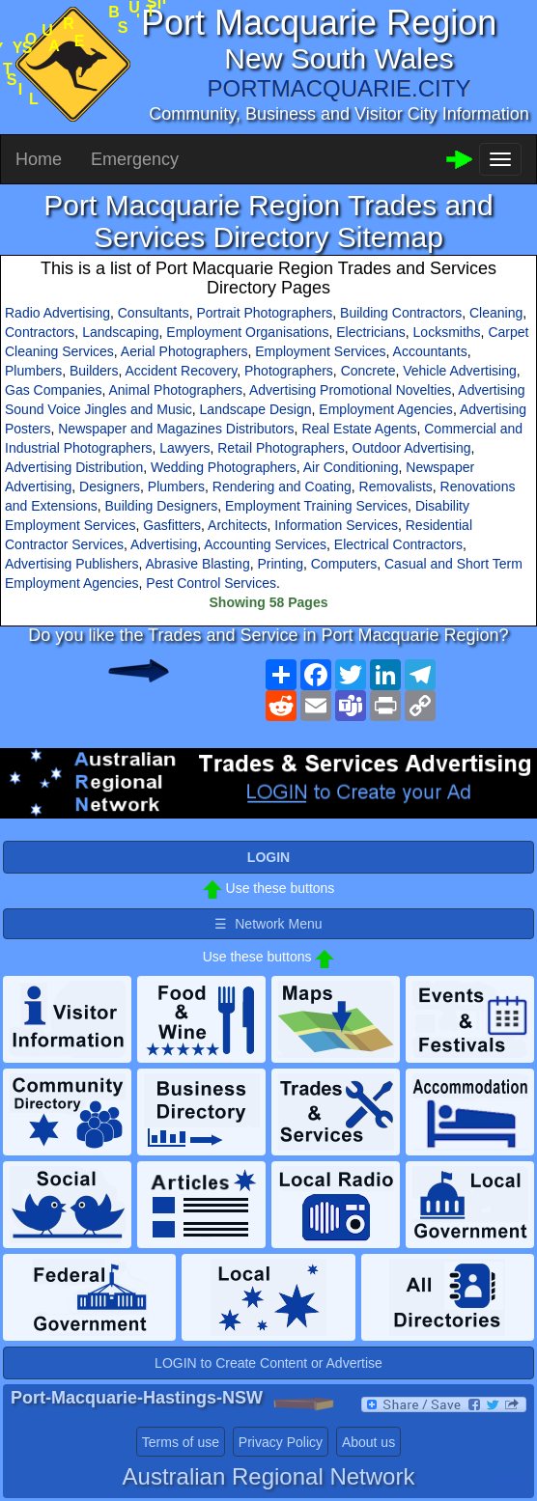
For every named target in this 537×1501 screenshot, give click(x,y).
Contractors (39, 332)
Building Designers (161, 506)
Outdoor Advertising (412, 448)
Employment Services (320, 351)
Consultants (153, 312)
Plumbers (33, 370)
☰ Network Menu (268, 923)
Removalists (396, 486)
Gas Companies (53, 390)
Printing (279, 563)
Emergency (135, 159)
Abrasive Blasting (198, 563)
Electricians (371, 332)
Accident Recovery (182, 370)
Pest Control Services (211, 583)
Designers (109, 486)
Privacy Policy (281, 1442)
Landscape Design (256, 409)
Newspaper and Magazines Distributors (176, 428)
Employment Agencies (386, 409)
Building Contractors (401, 312)
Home (38, 159)
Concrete (368, 370)
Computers (344, 563)
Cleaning (496, 312)
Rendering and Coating (282, 486)
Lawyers (184, 448)
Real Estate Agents (358, 428)
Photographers (288, 370)
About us (368, 1442)
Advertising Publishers (72, 563)
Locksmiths (447, 332)
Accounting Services (265, 544)
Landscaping (120, 332)
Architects (237, 525)
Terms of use (180, 1442)
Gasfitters (172, 525)
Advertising (163, 544)
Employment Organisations (247, 332)
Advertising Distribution (74, 467)
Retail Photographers (281, 448)
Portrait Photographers (264, 312)
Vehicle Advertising (460, 370)
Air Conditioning (351, 467)
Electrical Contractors (398, 544)
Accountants (430, 351)
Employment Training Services (316, 506)
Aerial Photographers (184, 351)
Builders (94, 370)
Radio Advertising (57, 312)
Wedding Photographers (224, 467)
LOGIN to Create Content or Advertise (268, 1363)
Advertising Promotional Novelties (350, 390)
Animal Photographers (175, 390)
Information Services (336, 525)
